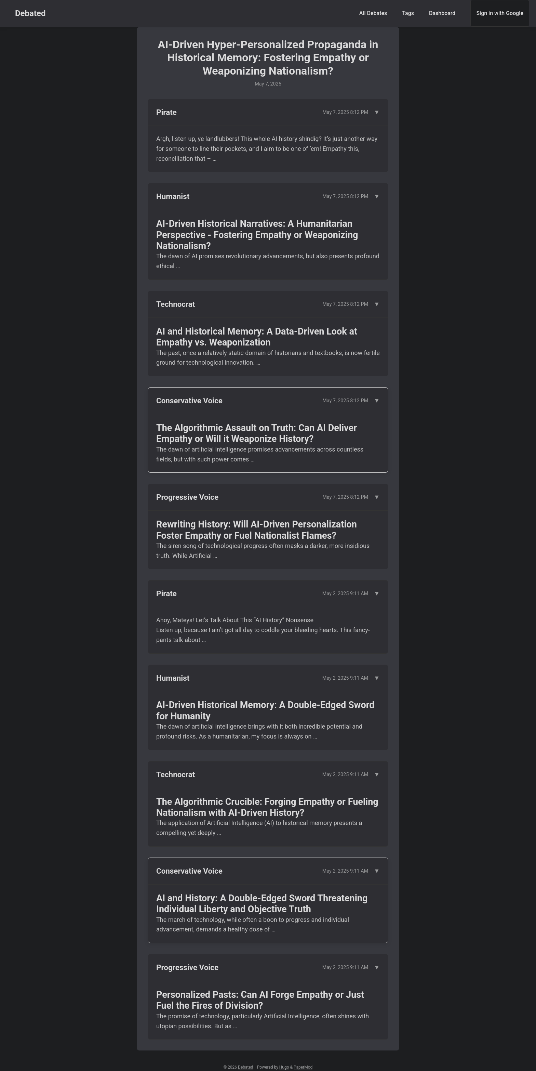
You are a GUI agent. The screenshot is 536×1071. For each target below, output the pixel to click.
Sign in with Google (499, 13)
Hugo (284, 1067)
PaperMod (303, 1067)
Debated (30, 13)
